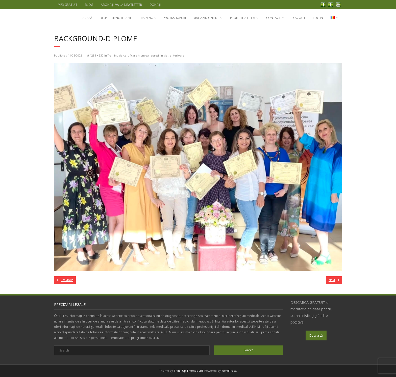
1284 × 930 (97, 55)
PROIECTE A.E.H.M (242, 18)
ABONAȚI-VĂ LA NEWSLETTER (121, 5)
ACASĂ (87, 18)
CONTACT (273, 18)
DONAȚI (155, 5)
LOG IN (318, 18)
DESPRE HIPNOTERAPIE (116, 18)
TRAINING (146, 18)
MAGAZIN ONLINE (206, 18)
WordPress (228, 370)
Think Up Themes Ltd (188, 370)
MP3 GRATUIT (67, 5)
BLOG (89, 5)
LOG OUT (298, 18)
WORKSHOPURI (175, 18)
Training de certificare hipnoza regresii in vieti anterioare (146, 55)
